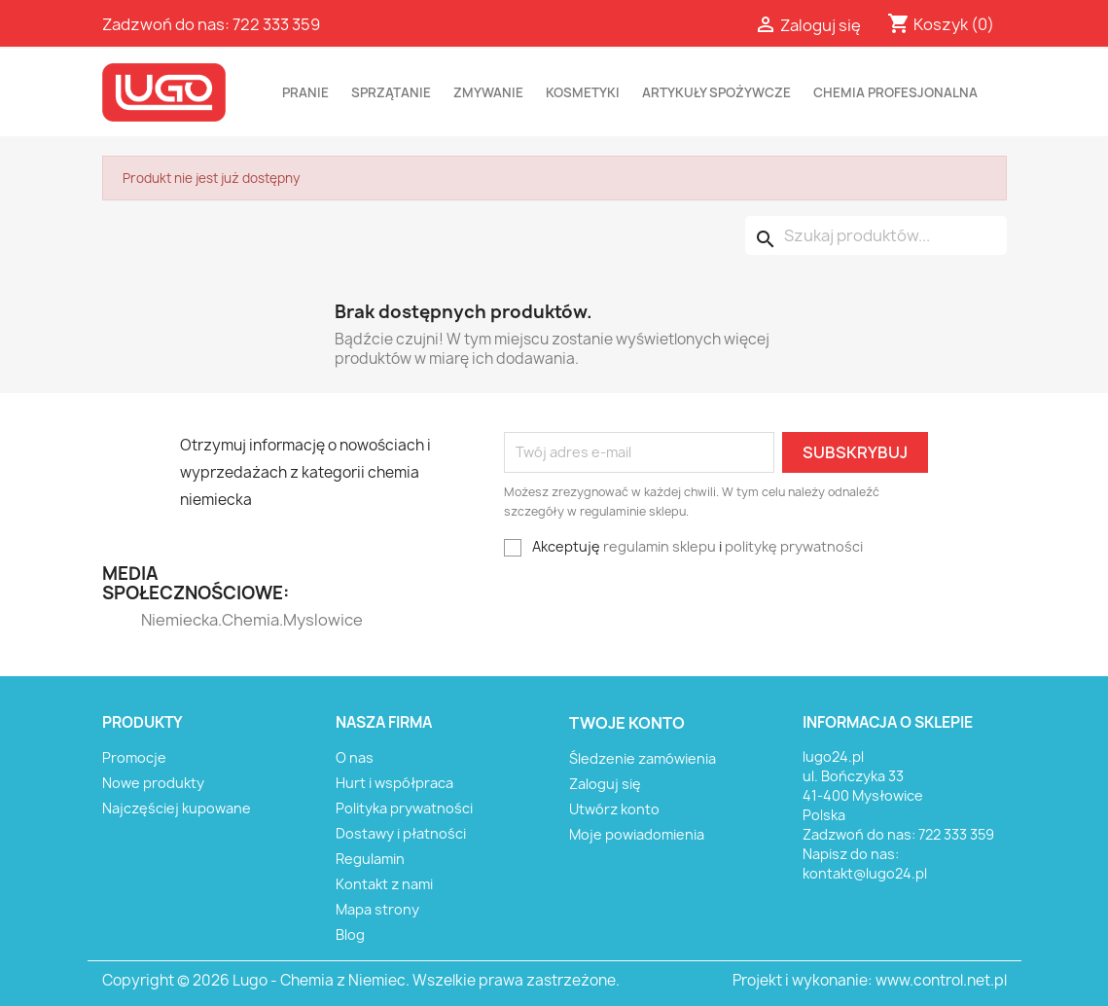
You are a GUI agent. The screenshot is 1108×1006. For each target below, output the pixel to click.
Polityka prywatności (404, 808)
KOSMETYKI (583, 92)
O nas (355, 757)
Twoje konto (627, 723)
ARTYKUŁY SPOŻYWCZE (716, 92)
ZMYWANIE (488, 92)
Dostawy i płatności (401, 833)
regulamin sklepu (659, 546)
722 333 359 (276, 24)
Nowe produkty (153, 782)
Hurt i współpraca (394, 782)
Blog (350, 934)
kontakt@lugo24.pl (865, 873)
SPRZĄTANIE (391, 92)
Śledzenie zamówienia (642, 758)
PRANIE (305, 92)
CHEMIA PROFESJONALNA (895, 92)
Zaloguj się (605, 783)
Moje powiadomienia (636, 834)
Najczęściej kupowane (176, 808)
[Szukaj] (876, 235)
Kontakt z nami (384, 884)
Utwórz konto (614, 809)
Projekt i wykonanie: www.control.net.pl (870, 980)
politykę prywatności (794, 546)
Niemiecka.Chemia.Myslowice (179, 619)
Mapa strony (377, 909)
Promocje (134, 757)
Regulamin (370, 858)
